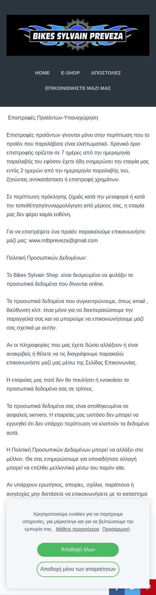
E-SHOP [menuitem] (70, 72)
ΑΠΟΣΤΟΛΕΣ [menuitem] (106, 72)
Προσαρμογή (116, 529)
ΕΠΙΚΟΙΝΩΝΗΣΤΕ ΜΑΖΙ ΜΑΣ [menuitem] (78, 88)
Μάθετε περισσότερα (77, 529)
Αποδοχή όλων (78, 549)
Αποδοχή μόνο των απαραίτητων (78, 569)
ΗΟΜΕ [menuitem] (42, 72)
